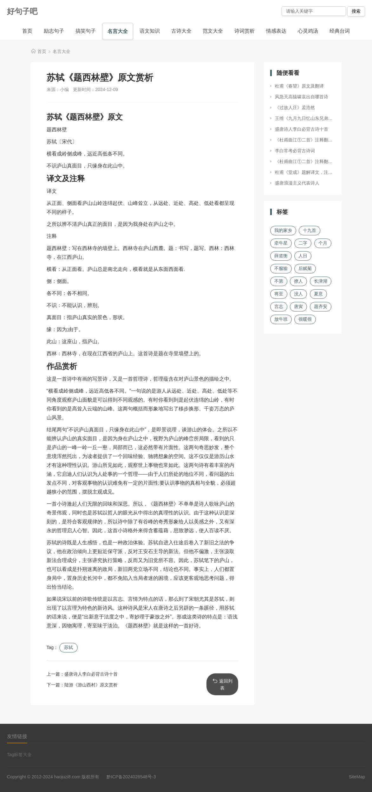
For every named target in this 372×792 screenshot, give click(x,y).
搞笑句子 (85, 31)
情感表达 (276, 31)
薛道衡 (281, 255)
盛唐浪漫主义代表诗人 (297, 183)
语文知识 (150, 31)
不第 (278, 281)
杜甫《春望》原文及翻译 (299, 85)
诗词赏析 (244, 31)
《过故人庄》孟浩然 (295, 107)
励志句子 (54, 31)
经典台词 (340, 31)
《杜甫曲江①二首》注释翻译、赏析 (305, 139)
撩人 (298, 281)
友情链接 (17, 736)
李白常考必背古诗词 (295, 150)
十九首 (309, 230)
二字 (302, 242)
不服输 (281, 268)
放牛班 (281, 319)
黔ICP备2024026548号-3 (131, 776)
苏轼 (68, 647)
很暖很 (305, 319)
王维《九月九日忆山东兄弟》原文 (305, 118)
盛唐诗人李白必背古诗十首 (91, 674)
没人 (298, 293)
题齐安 (320, 306)
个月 (322, 242)
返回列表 (222, 684)
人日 (302, 255)
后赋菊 (305, 268)
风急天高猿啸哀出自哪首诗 (301, 96)
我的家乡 (283, 230)
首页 (27, 31)
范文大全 (213, 31)
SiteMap (357, 776)
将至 (278, 293)
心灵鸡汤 (308, 31)
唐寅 (298, 306)
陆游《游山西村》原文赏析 (91, 684)
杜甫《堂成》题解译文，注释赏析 (305, 172)
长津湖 (320, 281)
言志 (278, 306)
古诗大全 (181, 31)
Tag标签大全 (19, 754)
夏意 (318, 293)
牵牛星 (281, 242)
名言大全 (118, 31)
